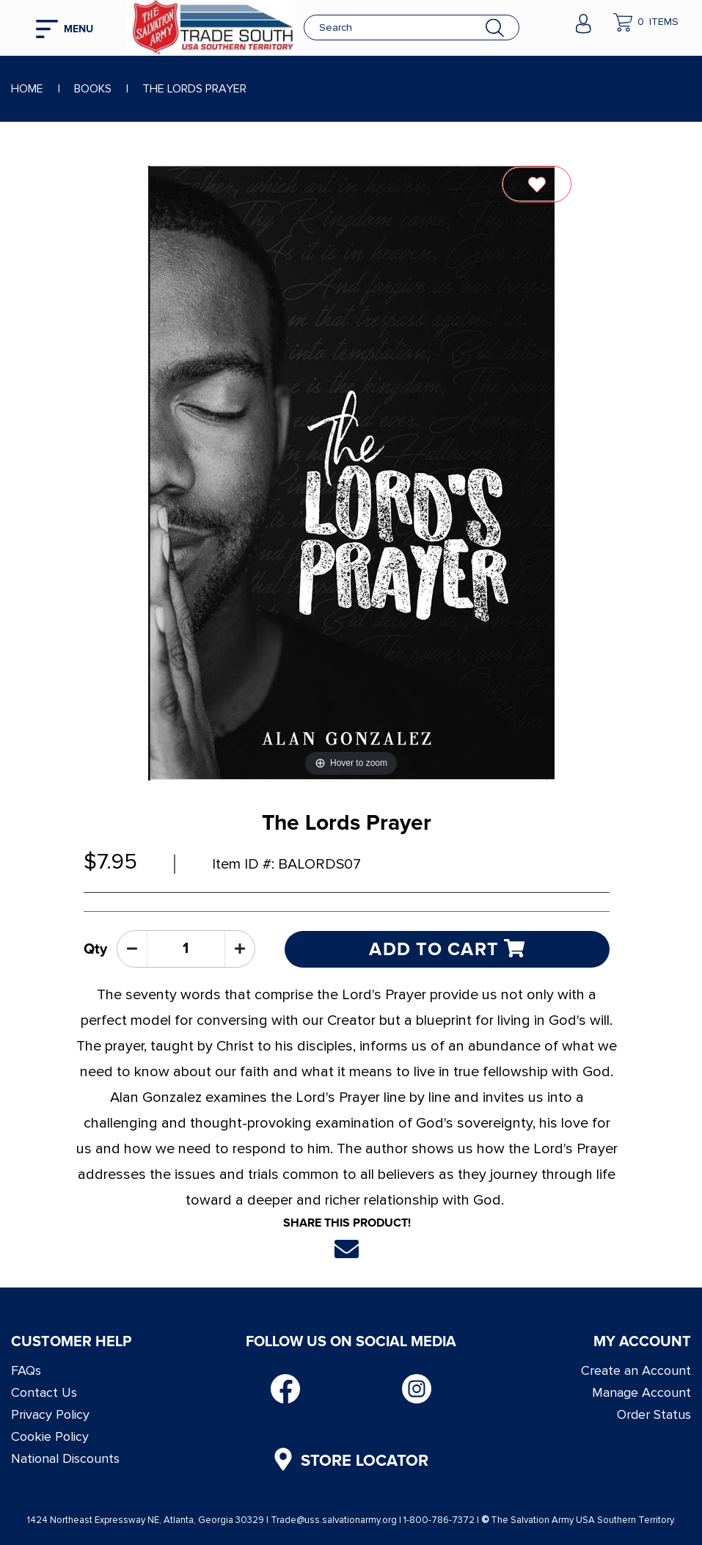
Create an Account (636, 1370)
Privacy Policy (50, 1414)
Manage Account (641, 1392)
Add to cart (446, 949)
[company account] (583, 22)
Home (27, 88)
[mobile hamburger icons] (70, 28)
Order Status (654, 1414)
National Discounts (65, 1458)
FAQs (26, 1370)
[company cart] (646, 22)
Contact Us (44, 1392)
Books (92, 88)
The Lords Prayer (194, 88)
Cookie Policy (50, 1436)
